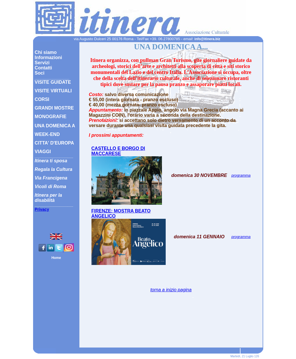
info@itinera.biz (207, 39)
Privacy (42, 209)
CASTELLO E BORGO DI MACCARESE (118, 151)
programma (241, 175)
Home (56, 258)
